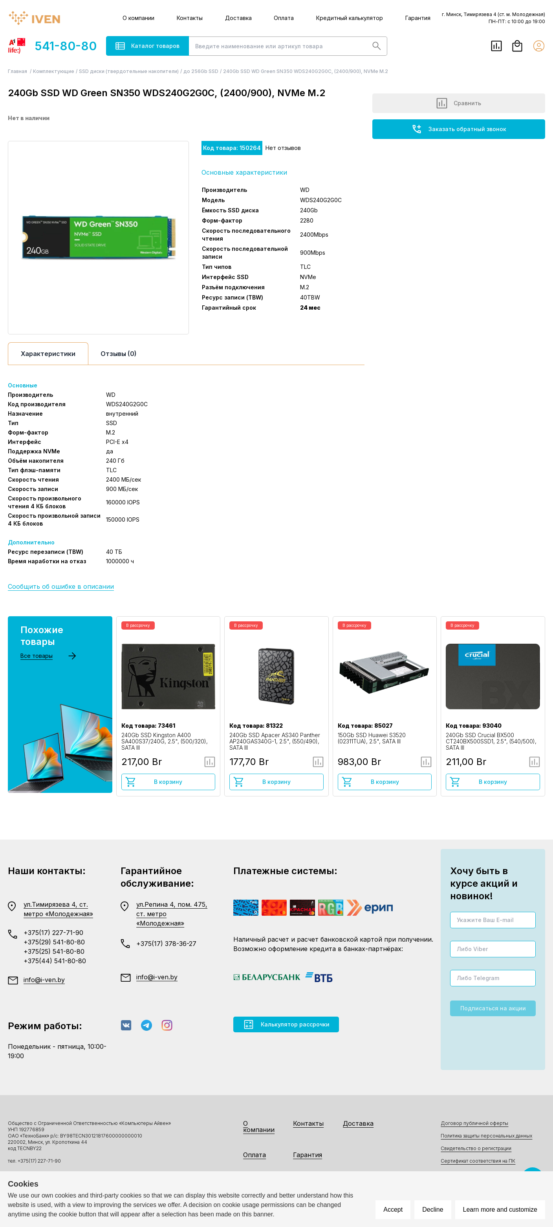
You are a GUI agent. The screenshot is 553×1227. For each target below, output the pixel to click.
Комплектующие (53, 71)
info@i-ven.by (44, 980)
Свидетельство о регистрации (476, 1148)
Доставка (238, 18)
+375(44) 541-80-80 (55, 961)
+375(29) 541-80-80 (54, 942)
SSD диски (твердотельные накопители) (129, 71)
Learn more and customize (500, 1209)
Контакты (190, 18)
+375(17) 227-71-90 (53, 933)
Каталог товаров (147, 46)
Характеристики (48, 354)
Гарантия (417, 18)
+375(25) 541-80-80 (54, 951)
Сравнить (458, 103)
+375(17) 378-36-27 (166, 944)
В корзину (154, 782)
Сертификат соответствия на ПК (478, 1161)
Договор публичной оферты (474, 1123)
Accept (393, 1209)
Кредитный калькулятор (349, 18)
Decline (432, 1209)
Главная (18, 71)
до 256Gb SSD (200, 71)
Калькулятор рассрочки (286, 1024)
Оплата (284, 18)
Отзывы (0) (119, 354)
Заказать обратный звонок (458, 129)
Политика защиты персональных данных (486, 1136)
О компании (138, 18)
